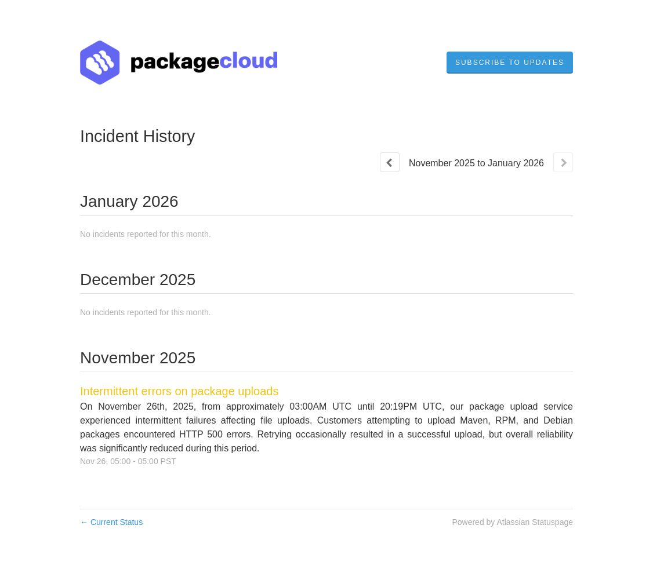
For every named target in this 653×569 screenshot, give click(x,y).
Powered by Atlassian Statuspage (512, 522)
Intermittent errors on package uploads (179, 391)
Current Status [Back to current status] (111, 522)
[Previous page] (390, 162)
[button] (510, 63)
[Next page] (563, 162)
